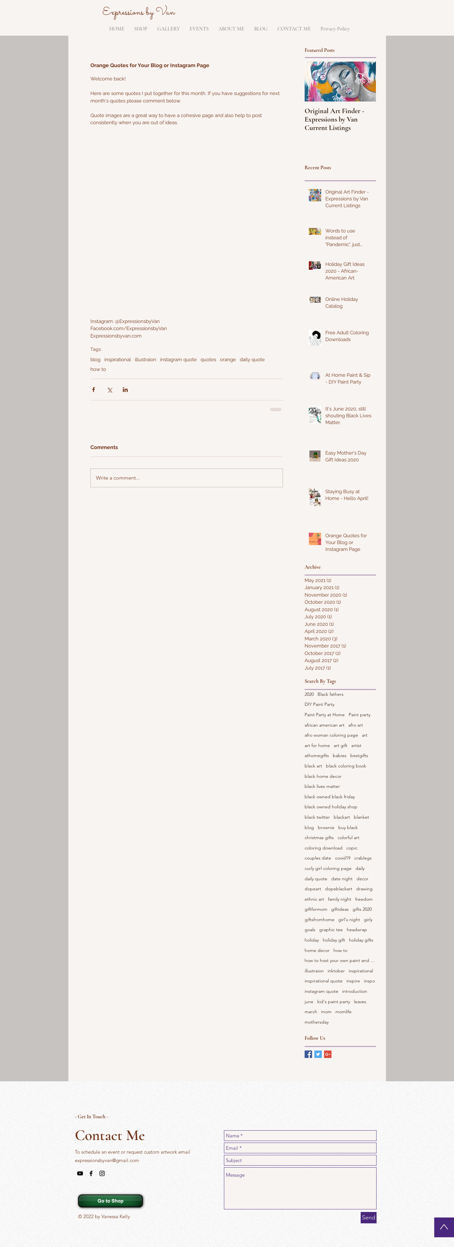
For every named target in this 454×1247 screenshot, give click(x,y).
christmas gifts (319, 837)
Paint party (359, 715)
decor (362, 879)
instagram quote (178, 359)
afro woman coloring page (331, 735)
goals (310, 929)
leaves (360, 1001)
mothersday (317, 1022)
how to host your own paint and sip (340, 960)
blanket (361, 817)
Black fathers (330, 694)
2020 (309, 694)
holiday (312, 940)
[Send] (369, 1217)
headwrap (357, 929)
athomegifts (317, 755)
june (309, 1001)
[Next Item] (365, 82)
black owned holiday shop (331, 807)
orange (228, 359)
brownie (326, 827)
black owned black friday (330, 797)
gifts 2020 (362, 909)
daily (360, 868)
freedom (364, 899)
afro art (355, 725)
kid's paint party (333, 1001)
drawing (364, 889)
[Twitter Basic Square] (318, 1054)
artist (356, 745)
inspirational (117, 359)
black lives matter (322, 786)
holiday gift (334, 940)
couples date (318, 858)
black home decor (323, 776)
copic (351, 848)
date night (342, 879)
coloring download (324, 848)
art (364, 735)
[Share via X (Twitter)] (109, 389)
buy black (348, 827)
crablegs (363, 858)
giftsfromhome (319, 919)
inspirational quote (324, 981)
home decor (317, 950)
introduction (354, 991)
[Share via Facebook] (93, 389)
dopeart (313, 889)
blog (95, 359)
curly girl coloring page (328, 868)
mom (326, 1012)
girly (368, 919)
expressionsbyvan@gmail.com (107, 1160)
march (311, 1012)
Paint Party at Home (325, 715)
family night (339, 899)
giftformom (316, 909)
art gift (340, 745)
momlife (343, 1012)
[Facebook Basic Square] (308, 1054)
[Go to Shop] (110, 1200)
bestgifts (359, 755)
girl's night (349, 919)
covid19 (342, 858)
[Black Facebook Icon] (91, 1173)
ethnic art (314, 899)
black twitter (317, 817)
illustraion (145, 359)
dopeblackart (338, 889)
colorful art (348, 837)
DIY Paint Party (319, 704)
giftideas (340, 909)
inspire (353, 981)
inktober (336, 971)
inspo (369, 981)
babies (339, 755)
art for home (317, 745)
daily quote (252, 359)
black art (313, 766)
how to (98, 369)
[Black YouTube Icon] (80, 1173)
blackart (342, 817)
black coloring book (346, 766)
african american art (324, 725)
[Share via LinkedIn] (125, 389)
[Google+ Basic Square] (328, 1054)
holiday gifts (361, 940)
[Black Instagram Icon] (102, 1173)
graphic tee (331, 929)
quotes (208, 359)
